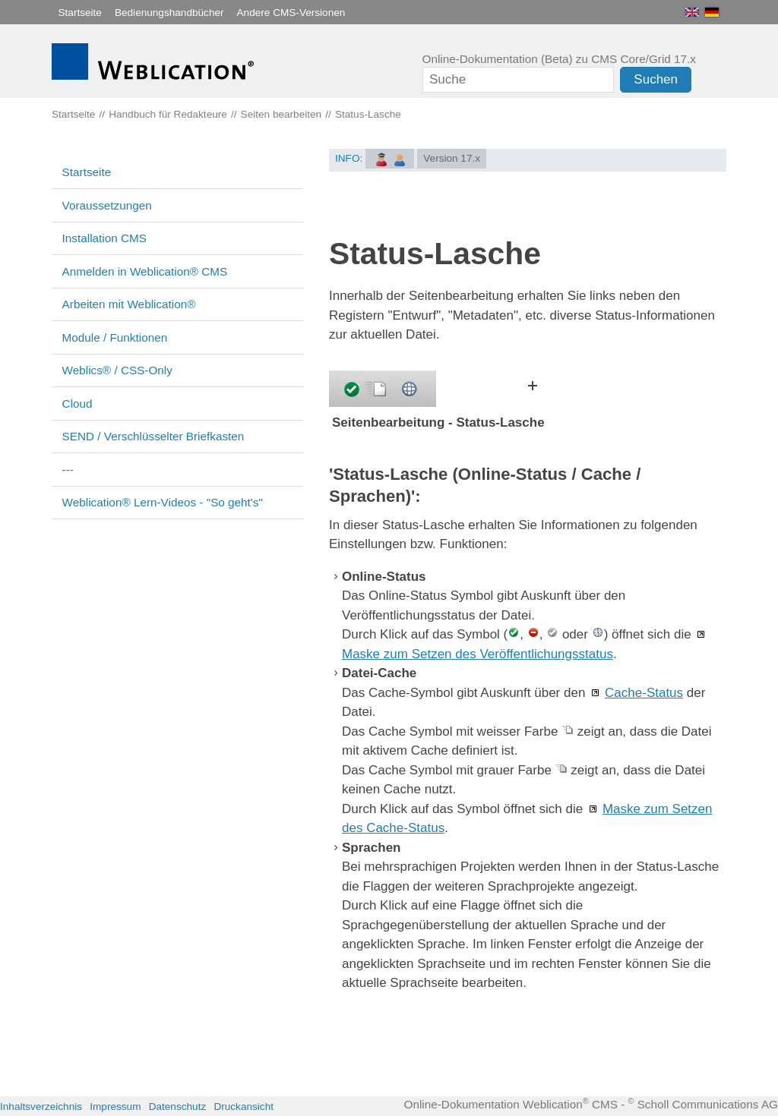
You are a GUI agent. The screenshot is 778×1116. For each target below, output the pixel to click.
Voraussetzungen (107, 205)
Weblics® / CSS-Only (117, 370)
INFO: (348, 158)
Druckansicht (243, 1106)
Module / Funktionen (115, 337)
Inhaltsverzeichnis (41, 1106)
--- (68, 469)
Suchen (656, 79)
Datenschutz (178, 1106)
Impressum (115, 1106)
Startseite (80, 12)
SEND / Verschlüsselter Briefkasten (153, 436)
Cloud (77, 403)
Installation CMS (104, 238)
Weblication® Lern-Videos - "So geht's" (162, 502)
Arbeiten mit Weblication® (129, 304)
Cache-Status (644, 693)
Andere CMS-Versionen (291, 12)
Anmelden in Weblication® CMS (145, 271)
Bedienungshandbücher (169, 12)
